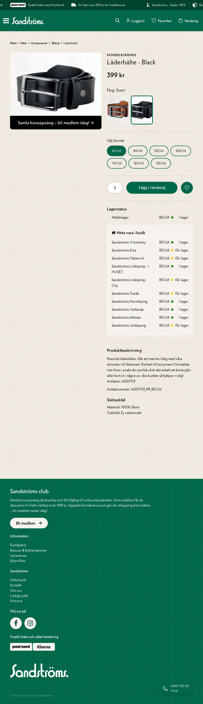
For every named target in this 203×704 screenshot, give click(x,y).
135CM (161, 163)
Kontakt (16, 585)
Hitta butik (18, 579)
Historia (16, 600)
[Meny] (6, 20)
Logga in (136, 20)
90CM (137, 151)
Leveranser (18, 555)
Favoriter (162, 20)
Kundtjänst (18, 544)
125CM (139, 163)
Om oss (16, 590)
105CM (181, 151)
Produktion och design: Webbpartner (31, 695)
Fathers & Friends (121, 55)
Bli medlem (29, 523)
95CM (158, 151)
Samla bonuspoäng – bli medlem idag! (56, 122)
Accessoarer (39, 43)
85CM (116, 151)
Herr (24, 43)
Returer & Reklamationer (28, 550)
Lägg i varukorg (152, 187)
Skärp (56, 43)
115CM (116, 163)
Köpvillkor (18, 560)
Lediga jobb (19, 595)
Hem (13, 43)
